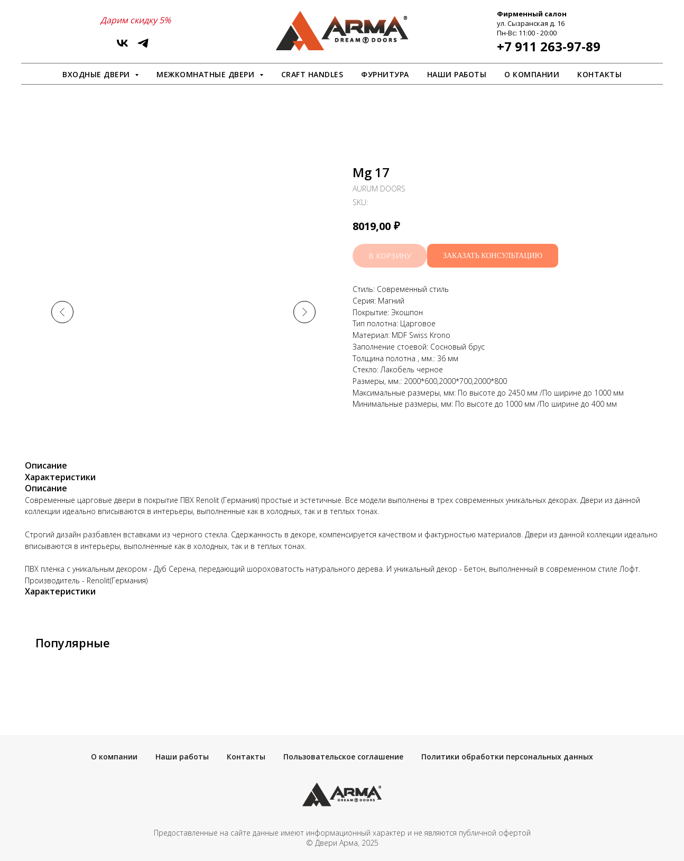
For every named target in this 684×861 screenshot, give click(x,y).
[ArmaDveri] (143, 46)
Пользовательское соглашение (343, 757)
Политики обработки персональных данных (507, 757)
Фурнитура (385, 74)
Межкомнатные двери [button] (206, 74)
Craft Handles (312, 74)
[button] (492, 256)
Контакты (599, 74)
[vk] (122, 46)
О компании (531, 74)
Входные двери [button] (97, 74)
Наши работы (457, 74)
